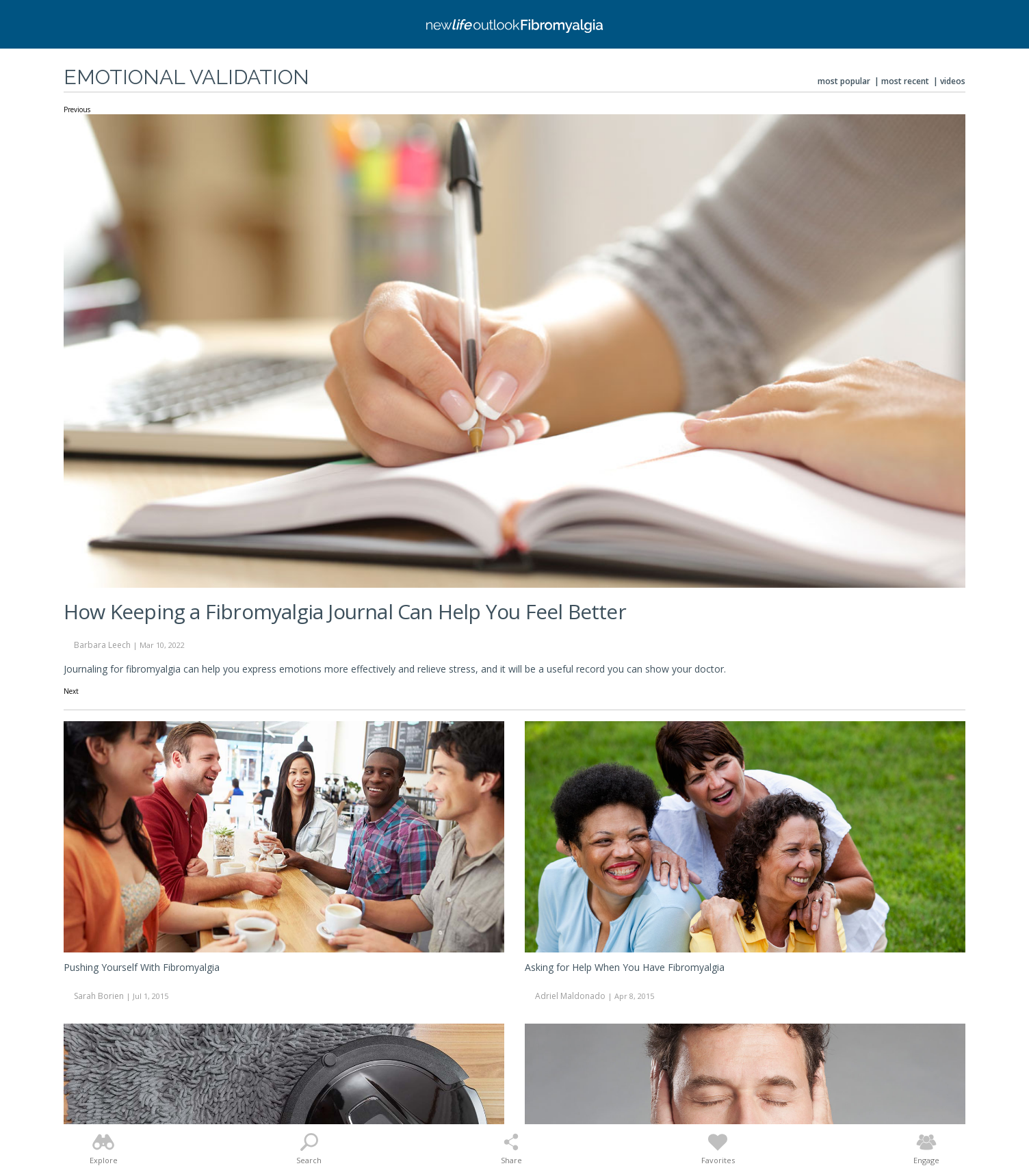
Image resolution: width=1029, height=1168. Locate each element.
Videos (952, 81)
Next (71, 692)
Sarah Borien (99, 996)
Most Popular (844, 81)
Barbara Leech (102, 645)
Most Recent (905, 81)
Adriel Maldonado (570, 996)
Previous (77, 110)
